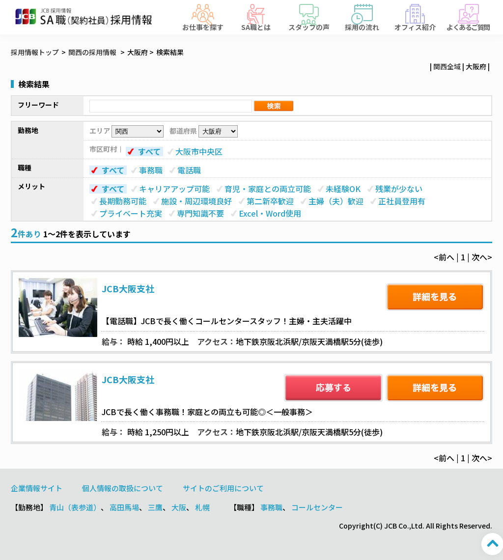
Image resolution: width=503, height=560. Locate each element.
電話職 (189, 170)
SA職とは (256, 26)
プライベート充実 (130, 213)
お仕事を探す (203, 26)
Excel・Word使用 (270, 213)
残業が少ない (398, 189)
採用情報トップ (35, 52)
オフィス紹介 (415, 26)
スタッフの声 (309, 26)
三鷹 (155, 507)
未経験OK (343, 189)
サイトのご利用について (223, 488)
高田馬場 (124, 507)
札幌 (202, 507)
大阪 (178, 507)
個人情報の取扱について (122, 488)
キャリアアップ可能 (174, 189)
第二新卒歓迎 (270, 201)
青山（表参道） (75, 507)
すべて (149, 151)
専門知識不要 (200, 213)
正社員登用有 (401, 201)
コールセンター (317, 507)
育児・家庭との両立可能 (267, 189)
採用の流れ (362, 26)
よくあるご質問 (468, 26)
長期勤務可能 (122, 201)
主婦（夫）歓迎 (335, 201)
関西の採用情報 (93, 52)
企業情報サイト (36, 488)
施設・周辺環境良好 (196, 201)
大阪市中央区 (199, 151)
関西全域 (447, 66)
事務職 (151, 170)
